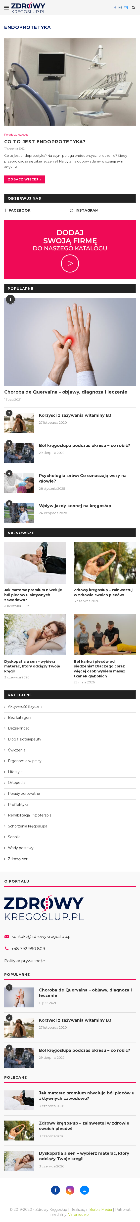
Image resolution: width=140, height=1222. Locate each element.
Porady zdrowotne (16, 134)
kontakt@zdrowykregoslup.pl (41, 936)
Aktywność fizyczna (25, 706)
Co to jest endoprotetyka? (45, 142)
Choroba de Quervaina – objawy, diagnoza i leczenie (65, 392)
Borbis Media (100, 1209)
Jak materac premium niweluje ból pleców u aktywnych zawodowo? (33, 595)
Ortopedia (16, 782)
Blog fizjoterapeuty (24, 739)
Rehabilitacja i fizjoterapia (29, 815)
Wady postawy (21, 848)
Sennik (14, 837)
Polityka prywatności (25, 961)
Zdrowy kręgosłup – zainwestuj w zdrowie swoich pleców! (103, 592)
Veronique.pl (79, 1214)
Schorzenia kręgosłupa (27, 826)
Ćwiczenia (16, 750)
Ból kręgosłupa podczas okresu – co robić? (84, 445)
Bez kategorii (19, 717)
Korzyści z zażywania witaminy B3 (76, 415)
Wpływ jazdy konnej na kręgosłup (75, 506)
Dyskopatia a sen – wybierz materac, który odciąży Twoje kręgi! (32, 666)
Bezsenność (18, 728)
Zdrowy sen (18, 858)
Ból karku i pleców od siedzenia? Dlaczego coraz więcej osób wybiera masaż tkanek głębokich (99, 668)
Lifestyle (15, 772)
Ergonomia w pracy (25, 761)
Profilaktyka (18, 804)
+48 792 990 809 (28, 948)
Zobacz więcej (25, 179)
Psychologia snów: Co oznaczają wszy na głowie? (83, 479)
